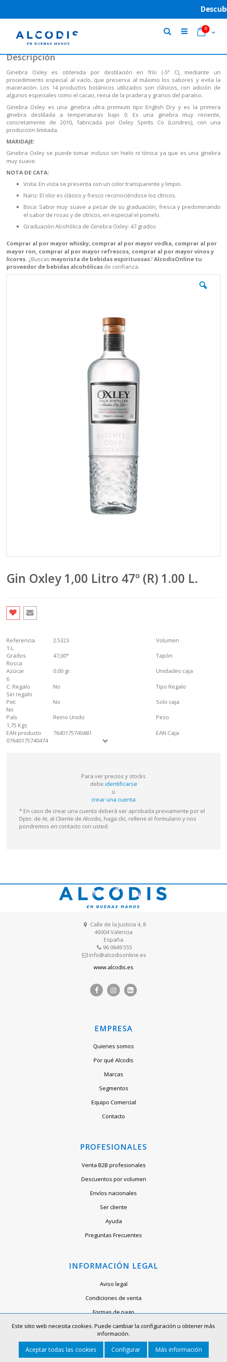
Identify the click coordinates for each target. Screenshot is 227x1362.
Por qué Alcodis (113, 1060)
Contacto (113, 1116)
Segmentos (113, 1088)
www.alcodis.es (113, 967)
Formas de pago (113, 1312)
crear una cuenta (113, 799)
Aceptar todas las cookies (61, 1349)
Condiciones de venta (113, 1298)
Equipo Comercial (113, 1102)
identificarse (121, 784)
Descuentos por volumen (113, 1179)
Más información (178, 1349)
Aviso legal (114, 1284)
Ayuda (113, 1221)
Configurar (125, 1349)
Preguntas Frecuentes (113, 1235)
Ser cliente (113, 1207)
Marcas (113, 1074)
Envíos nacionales (113, 1193)
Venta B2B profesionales (114, 1165)
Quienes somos (113, 1046)
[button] (203, 292)
